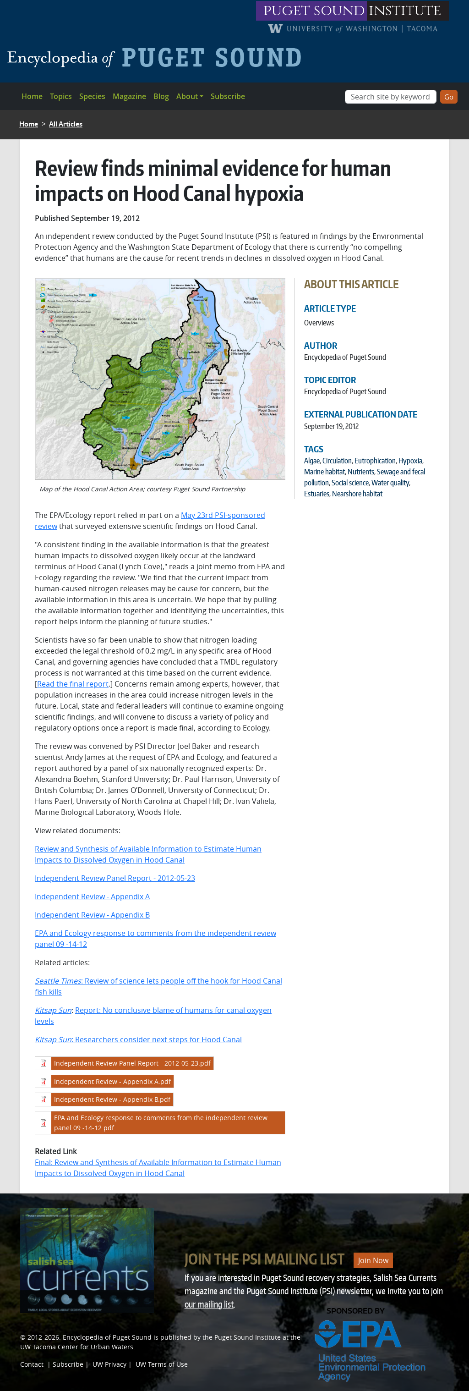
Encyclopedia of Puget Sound (107, 1337)
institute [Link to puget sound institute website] (405, 11)
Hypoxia (410, 460)
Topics (61, 96)
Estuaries (316, 493)
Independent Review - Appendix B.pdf (112, 1099)
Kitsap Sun (53, 1010)
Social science (350, 482)
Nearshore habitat (357, 493)
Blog (161, 96)
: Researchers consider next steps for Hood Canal (138, 1039)
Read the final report (73, 684)
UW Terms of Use (162, 1364)
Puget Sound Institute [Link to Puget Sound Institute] (247, 1337)
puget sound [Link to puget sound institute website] (314, 11)
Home (32, 96)
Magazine (129, 96)
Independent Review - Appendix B (92, 915)
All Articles (65, 124)
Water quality (390, 482)
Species (92, 96)
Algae (312, 460)
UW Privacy (109, 1364)
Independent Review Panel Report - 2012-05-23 (115, 878)
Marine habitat (324, 471)
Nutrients (361, 471)
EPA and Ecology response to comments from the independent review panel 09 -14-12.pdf (160, 1122)
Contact (32, 1364)
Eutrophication (375, 460)
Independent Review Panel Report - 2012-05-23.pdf (132, 1063)
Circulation (337, 460)
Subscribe (228, 96)
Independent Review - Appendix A (92, 896)
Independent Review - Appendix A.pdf (112, 1081)
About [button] (187, 96)
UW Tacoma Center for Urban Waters (76, 1346)
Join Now (373, 1260)
